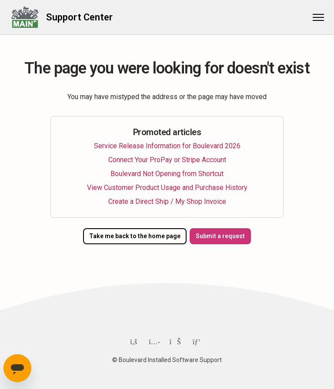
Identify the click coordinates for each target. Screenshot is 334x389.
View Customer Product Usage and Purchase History (167, 187)
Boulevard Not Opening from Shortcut (167, 174)
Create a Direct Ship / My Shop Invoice (167, 201)
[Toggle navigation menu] (314, 17)
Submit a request (221, 236)
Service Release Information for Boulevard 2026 (167, 146)
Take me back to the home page (134, 236)
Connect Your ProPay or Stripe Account (167, 160)
